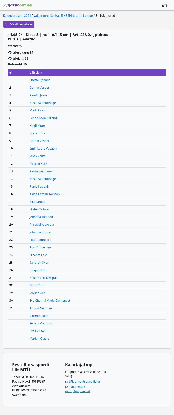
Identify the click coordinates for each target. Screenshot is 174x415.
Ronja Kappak (39, 186)
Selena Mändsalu (41, 323)
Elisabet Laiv (38, 255)
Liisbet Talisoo (39, 209)
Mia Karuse (37, 202)
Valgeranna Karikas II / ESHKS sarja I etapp (63, 16)
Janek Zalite (37, 156)
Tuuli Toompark (40, 240)
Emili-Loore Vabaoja (43, 148)
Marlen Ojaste (39, 339)
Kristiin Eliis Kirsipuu (44, 278)
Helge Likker (38, 270)
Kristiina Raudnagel (43, 103)
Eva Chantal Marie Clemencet (50, 300)
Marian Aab (37, 293)
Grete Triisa (37, 133)
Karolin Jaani (38, 95)
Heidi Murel (38, 126)
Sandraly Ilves (39, 262)
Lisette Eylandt (40, 80)
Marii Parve (37, 110)
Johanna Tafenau (41, 217)
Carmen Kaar (39, 316)
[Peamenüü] (165, 5)
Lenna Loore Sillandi (44, 118)
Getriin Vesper (39, 88)
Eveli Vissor (37, 331)
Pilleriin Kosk (38, 164)
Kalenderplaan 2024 (17, 16)
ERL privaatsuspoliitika (84, 381)
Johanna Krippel (41, 232)
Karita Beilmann (41, 171)
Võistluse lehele (19, 24)
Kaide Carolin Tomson (45, 194)
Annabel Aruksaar (42, 224)
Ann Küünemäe (40, 247)
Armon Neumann (42, 308)
